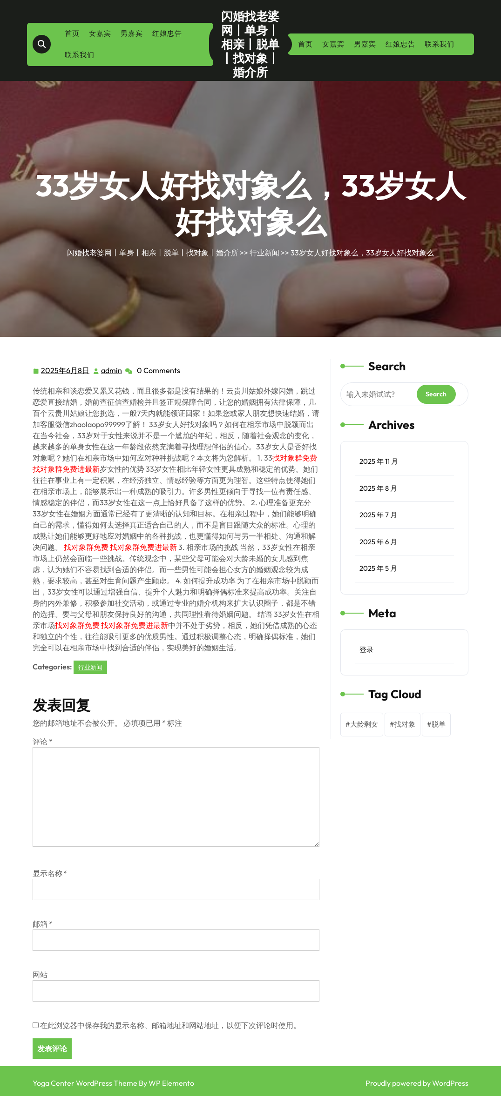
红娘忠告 (167, 33)
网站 (40, 974)
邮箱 (43, 924)
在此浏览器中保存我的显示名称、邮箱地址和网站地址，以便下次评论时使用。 (170, 1025)
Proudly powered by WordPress (417, 1083)
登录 (366, 649)
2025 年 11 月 (378, 461)
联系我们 (80, 54)
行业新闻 (264, 252)
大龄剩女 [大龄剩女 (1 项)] (364, 724)
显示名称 (50, 873)
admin (112, 369)
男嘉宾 (132, 33)
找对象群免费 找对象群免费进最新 (120, 547)
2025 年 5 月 (378, 568)
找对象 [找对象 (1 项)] (404, 724)
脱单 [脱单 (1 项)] (439, 724)
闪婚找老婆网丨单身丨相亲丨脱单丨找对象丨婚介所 (250, 44)
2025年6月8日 (65, 370)
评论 (43, 741)
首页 (72, 33)
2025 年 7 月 (378, 514)
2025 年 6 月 (378, 541)
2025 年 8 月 (378, 488)
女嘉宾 (100, 33)
